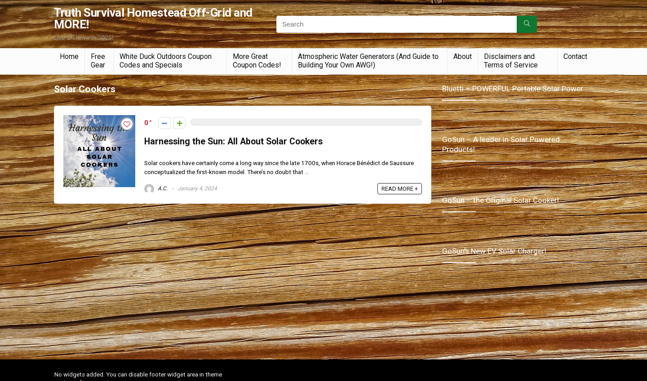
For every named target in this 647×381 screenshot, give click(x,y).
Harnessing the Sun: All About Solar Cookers (233, 141)
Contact (575, 56)
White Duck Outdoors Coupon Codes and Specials (166, 60)
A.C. (156, 188)
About (462, 56)
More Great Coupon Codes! (257, 60)
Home (69, 56)
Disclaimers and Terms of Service (511, 60)
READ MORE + (399, 188)
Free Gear (98, 60)
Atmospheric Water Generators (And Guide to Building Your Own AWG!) (368, 60)
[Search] (527, 24)
